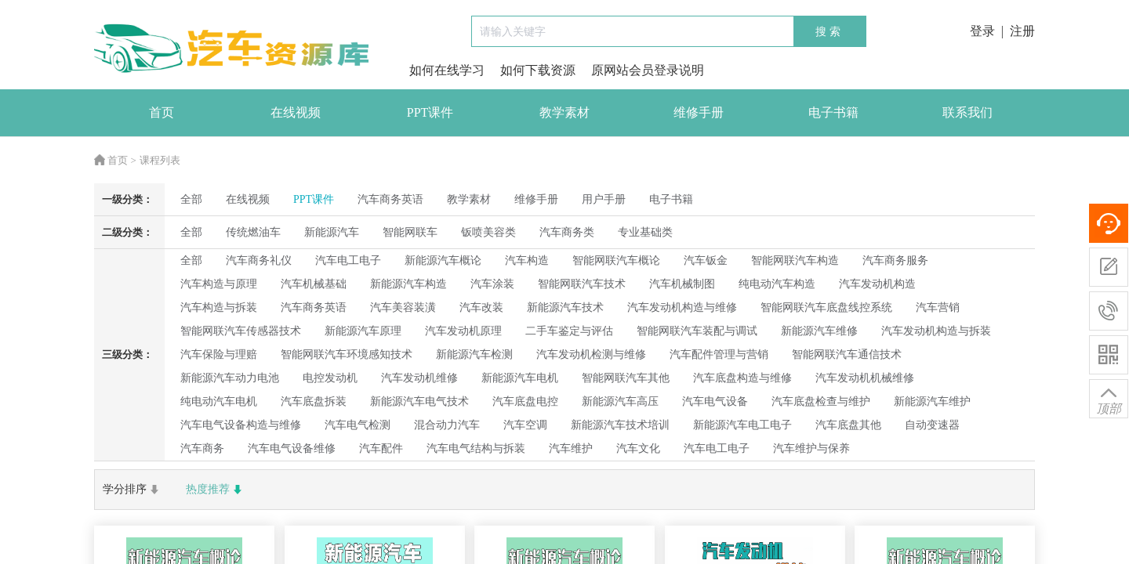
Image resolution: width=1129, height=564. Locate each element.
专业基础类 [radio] (645, 232)
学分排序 (132, 489)
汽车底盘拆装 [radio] (314, 401)
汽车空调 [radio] (525, 425)
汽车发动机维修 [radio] (419, 378)
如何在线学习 (447, 70)
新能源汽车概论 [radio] (443, 260)
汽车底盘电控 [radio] (525, 401)
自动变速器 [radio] (932, 425)
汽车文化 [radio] (638, 448)
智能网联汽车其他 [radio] (626, 378)
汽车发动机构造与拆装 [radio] (936, 331)
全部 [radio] (191, 199)
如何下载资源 (537, 70)
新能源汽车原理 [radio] (363, 331)
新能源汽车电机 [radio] (519, 378)
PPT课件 (430, 112)
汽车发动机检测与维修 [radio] (591, 354)
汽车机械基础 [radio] (314, 284)
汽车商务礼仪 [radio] (259, 260)
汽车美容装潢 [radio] (403, 307)
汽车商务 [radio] (202, 448)
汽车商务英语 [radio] (314, 307)
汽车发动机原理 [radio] (463, 331)
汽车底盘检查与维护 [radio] (820, 401)
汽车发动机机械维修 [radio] (864, 378)
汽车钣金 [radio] (706, 260)
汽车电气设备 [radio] (715, 401)
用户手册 (604, 199)
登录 (982, 31)
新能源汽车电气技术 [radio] (419, 401)
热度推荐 (215, 489)
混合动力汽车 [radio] (447, 425)
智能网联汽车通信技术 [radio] (847, 354)
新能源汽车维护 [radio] (932, 401)
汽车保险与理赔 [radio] (218, 354)
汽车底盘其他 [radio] (848, 425)
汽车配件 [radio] (381, 448)
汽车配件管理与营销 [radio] (719, 354)
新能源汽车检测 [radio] (474, 354)
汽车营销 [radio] (938, 307)
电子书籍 (833, 112)
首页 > (115, 160)
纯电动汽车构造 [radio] (777, 284)
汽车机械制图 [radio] (682, 284)
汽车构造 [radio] (527, 260)
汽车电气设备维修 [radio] (292, 448)
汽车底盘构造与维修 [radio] (742, 378)
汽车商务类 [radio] (566, 232)
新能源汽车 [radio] (331, 232)
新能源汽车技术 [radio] (565, 307)
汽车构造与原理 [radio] (218, 284)
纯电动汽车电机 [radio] (218, 401)
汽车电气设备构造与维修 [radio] (240, 425)
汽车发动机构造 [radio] (877, 284)
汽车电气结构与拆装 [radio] (476, 448)
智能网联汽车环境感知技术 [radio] (346, 354)
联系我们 (967, 112)
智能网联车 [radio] (410, 232)
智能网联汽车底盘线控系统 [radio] (826, 307)
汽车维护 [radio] (571, 448)
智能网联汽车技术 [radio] (582, 284)
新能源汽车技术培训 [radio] (620, 425)
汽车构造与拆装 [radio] (218, 307)
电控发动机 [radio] (330, 378)
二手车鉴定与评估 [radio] (569, 331)
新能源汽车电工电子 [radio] (742, 425)
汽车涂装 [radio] (492, 284)
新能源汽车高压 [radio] (620, 401)
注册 (1022, 31)
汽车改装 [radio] (481, 307)
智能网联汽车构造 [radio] (795, 260)
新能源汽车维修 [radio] (819, 331)
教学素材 (564, 112)
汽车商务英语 (390, 199)
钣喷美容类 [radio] (488, 232)
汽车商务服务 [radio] (895, 260)
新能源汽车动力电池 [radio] (229, 378)
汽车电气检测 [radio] (357, 425)
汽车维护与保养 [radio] (811, 448)
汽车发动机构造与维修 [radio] (682, 307)
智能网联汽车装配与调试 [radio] (697, 331)
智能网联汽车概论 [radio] (616, 260)
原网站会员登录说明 (647, 70)
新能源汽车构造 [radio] (408, 284)
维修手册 (698, 112)
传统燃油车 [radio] (253, 232)
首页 (161, 112)
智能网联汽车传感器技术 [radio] (240, 331)
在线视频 (295, 112)
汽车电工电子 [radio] (348, 260)
